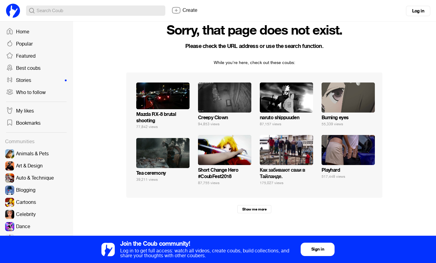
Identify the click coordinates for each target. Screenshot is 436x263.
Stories (36, 80)
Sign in (317, 249)
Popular (19, 44)
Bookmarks (23, 123)
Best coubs (23, 68)
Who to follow (26, 92)
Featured (20, 56)
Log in (418, 11)
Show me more (254, 209)
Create (184, 10)
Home (17, 32)
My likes (20, 111)
